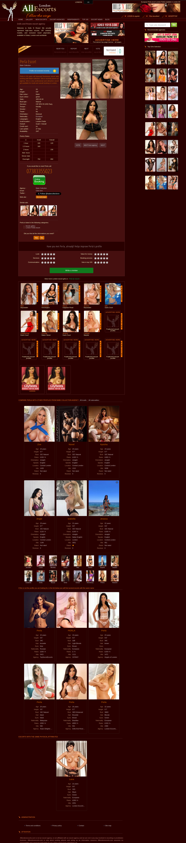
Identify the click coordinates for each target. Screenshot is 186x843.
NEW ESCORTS (41, 19)
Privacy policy (57, 823)
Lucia (41, 564)
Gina (65, 579)
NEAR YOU (57, 50)
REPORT (71, 50)
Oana (65, 564)
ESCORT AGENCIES (57, 19)
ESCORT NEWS (96, 19)
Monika (53, 564)
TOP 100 (85, 19)
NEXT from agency (90, 145)
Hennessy (90, 579)
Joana (90, 564)
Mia (78, 564)
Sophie (102, 564)
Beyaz (53, 579)
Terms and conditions (33, 823)
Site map (108, 823)
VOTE (95, 50)
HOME (20, 19)
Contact (81, 823)
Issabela (28, 579)
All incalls (83, 397)
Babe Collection (25, 64)
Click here (39, 188)
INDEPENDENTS (73, 19)
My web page (41, 195)
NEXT (83, 50)
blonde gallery (30, 224)
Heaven (115, 579)
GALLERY (29, 19)
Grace (78, 579)
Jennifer (28, 564)
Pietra (102, 579)
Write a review (71, 268)
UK (88, 2)
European (39, 115)
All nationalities (94, 397)
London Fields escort (33, 225)
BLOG (107, 19)
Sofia (41, 579)
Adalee (115, 564)
